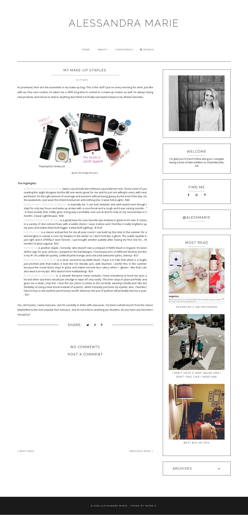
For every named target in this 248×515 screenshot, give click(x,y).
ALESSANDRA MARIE (124, 23)
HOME (86, 49)
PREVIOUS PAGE (141, 451)
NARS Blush (31, 248)
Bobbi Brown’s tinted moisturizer (43, 188)
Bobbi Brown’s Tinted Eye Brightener (45, 204)
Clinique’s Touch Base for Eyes (42, 220)
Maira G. (151, 506)
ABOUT (103, 49)
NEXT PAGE (25, 451)
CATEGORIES (125, 49)
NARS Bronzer (32, 232)
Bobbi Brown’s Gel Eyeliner (40, 275)
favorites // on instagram (196, 307)
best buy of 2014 (197, 442)
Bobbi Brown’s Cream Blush (40, 260)
